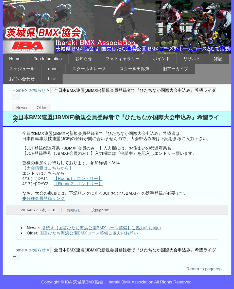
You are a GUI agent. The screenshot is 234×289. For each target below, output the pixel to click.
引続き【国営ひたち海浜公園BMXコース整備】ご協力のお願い (101, 227)
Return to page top (204, 268)
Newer (22, 107)
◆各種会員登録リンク (43, 198)
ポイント (161, 58)
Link (52, 78)
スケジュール (22, 68)
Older (41, 107)
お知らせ (83, 58)
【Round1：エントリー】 (78, 178)
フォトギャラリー (123, 58)
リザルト (191, 58)
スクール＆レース (89, 68)
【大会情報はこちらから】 (47, 168)
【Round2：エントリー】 (78, 183)
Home (15, 58)
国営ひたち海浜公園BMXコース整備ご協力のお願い (89, 233)
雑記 (218, 58)
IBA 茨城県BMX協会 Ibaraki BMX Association (117, 27)
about (53, 68)
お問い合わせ (22, 78)
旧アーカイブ (175, 68)
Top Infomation (48, 58)
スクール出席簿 (134, 68)
